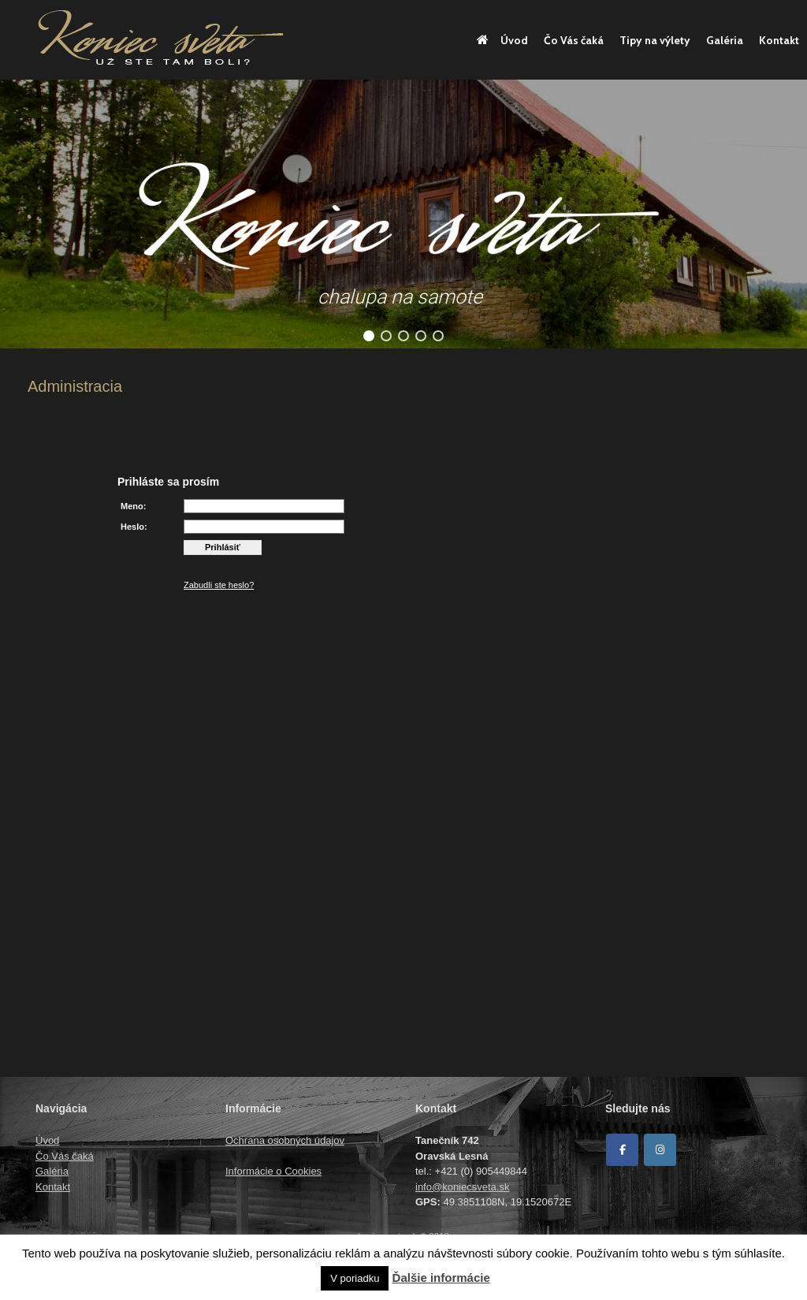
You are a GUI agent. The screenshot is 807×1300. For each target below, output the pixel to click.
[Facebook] (622, 1150)
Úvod (502, 40)
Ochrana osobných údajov (284, 1140)
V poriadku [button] (354, 1278)
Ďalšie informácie (441, 1277)
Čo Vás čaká (574, 40)
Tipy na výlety (654, 40)
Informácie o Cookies (273, 1171)
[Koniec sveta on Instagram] (660, 1150)
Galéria (724, 40)
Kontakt (779, 40)
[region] (403, 214)
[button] (368, 335)
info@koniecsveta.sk (462, 1187)
